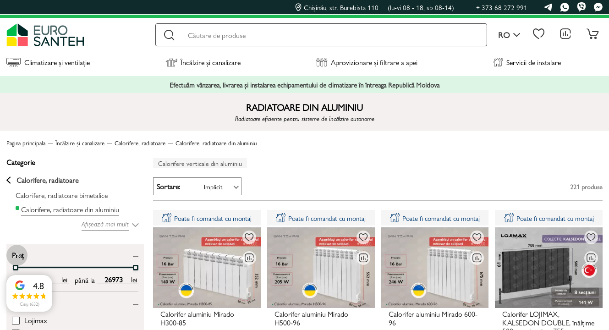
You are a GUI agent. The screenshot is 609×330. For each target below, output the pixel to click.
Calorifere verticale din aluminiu (200, 163)
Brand (20, 302)
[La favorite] (249, 237)
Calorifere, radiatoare (42, 180)
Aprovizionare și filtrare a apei (366, 62)
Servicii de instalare (527, 62)
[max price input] (113, 279)
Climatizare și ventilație (48, 62)
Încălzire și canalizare (203, 62)
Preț (18, 254)
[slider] (15, 267)
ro (509, 35)
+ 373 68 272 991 (501, 7)
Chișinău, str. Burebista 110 (374, 7)
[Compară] (249, 258)
